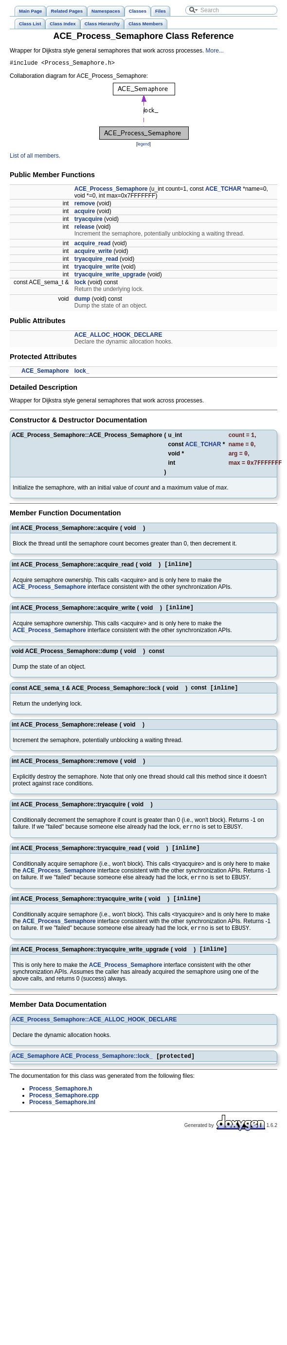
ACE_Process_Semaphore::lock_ (106, 1073)
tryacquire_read (96, 260)
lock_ (82, 372)
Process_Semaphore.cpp (64, 1112)
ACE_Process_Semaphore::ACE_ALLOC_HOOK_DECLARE (94, 1036)
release (84, 228)
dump (82, 300)
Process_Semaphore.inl (62, 1119)
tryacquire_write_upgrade (110, 276)
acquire (84, 212)
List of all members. (35, 157)
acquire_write (93, 252)
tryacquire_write (97, 268)
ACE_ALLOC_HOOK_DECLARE (118, 336)
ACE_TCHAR (223, 190)
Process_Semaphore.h (60, 1106)
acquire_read (92, 244)
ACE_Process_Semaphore (111, 190)
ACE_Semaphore (45, 372)
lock (80, 283)
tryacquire (88, 220)
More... (215, 50)
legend (143, 145)
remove (84, 204)
